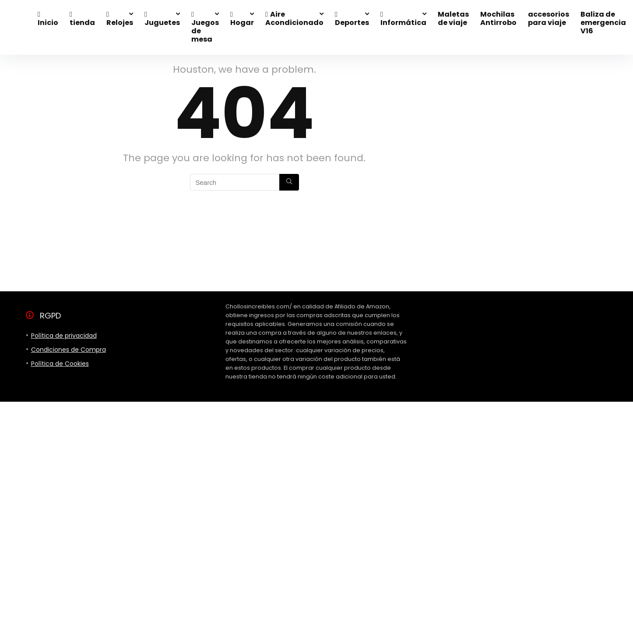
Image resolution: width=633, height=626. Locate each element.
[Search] (289, 182)
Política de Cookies (60, 363)
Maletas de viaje (453, 18)
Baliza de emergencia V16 (603, 22)
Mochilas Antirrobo (498, 18)
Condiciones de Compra (68, 349)
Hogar (242, 19)
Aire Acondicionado (294, 18)
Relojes (119, 19)
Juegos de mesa (205, 27)
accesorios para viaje (548, 18)
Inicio (48, 19)
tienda (82, 19)
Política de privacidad (64, 335)
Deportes (352, 19)
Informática (403, 19)
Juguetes (162, 19)
